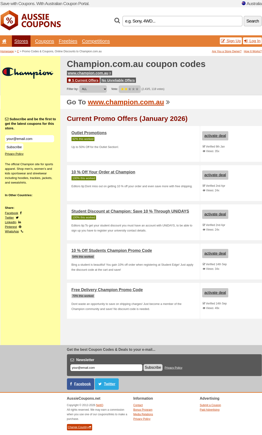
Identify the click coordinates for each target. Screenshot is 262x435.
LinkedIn (11, 222)
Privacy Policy (14, 154)
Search (252, 21)
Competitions (96, 41)
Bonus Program (142, 409)
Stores (21, 41)
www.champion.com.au (89, 73)
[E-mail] (106, 367)
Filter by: (73, 89)
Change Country (79, 427)
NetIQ (99, 405)
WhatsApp (12, 231)
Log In (252, 41)
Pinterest (11, 227)
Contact (138, 405)
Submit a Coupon (210, 405)
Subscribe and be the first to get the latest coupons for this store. (30, 123)
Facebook (11, 213)
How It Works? (253, 51)
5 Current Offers (83, 80)
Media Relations (143, 414)
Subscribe (14, 147)
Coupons (44, 41)
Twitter (9, 217)
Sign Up (231, 41)
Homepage (7, 51)
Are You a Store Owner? (226, 51)
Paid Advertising (210, 409)
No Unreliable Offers (118, 80)
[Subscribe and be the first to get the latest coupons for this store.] (29, 138)
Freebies (68, 41)
